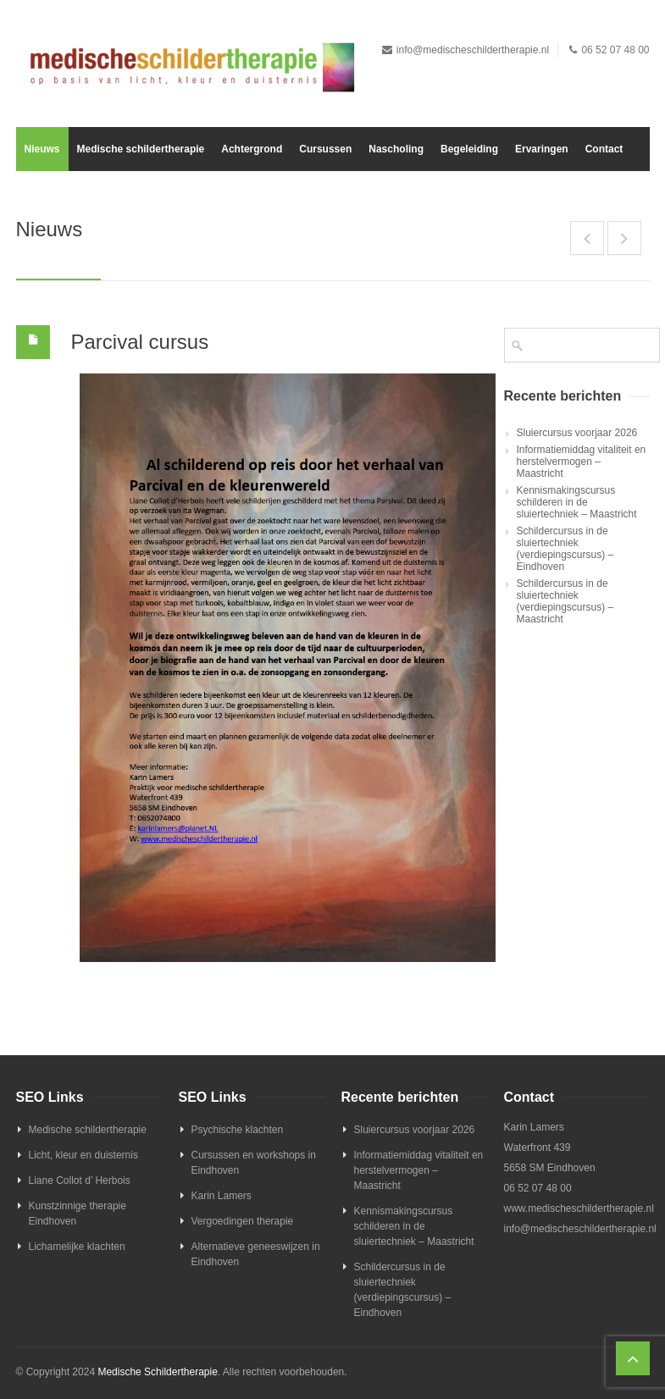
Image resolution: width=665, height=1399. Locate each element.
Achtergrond (251, 149)
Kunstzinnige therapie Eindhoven (77, 1213)
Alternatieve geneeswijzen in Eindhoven (255, 1254)
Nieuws (42, 149)
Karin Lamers (221, 1196)
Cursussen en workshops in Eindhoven (253, 1162)
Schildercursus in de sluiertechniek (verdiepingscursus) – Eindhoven (565, 548)
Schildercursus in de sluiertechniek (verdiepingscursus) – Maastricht (565, 601)
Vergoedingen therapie (242, 1221)
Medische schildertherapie (141, 149)
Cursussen (325, 149)
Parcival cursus (140, 341)
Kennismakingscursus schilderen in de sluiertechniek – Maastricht (577, 502)
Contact (604, 149)
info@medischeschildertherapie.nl (472, 50)
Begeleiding (469, 149)
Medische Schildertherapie (157, 1372)
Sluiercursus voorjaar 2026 (577, 433)
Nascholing (396, 149)
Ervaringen (541, 149)
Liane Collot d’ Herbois (79, 1180)
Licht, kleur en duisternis (83, 1155)
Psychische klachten (237, 1130)
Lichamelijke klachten (77, 1246)
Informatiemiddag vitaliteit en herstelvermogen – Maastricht (581, 461)
